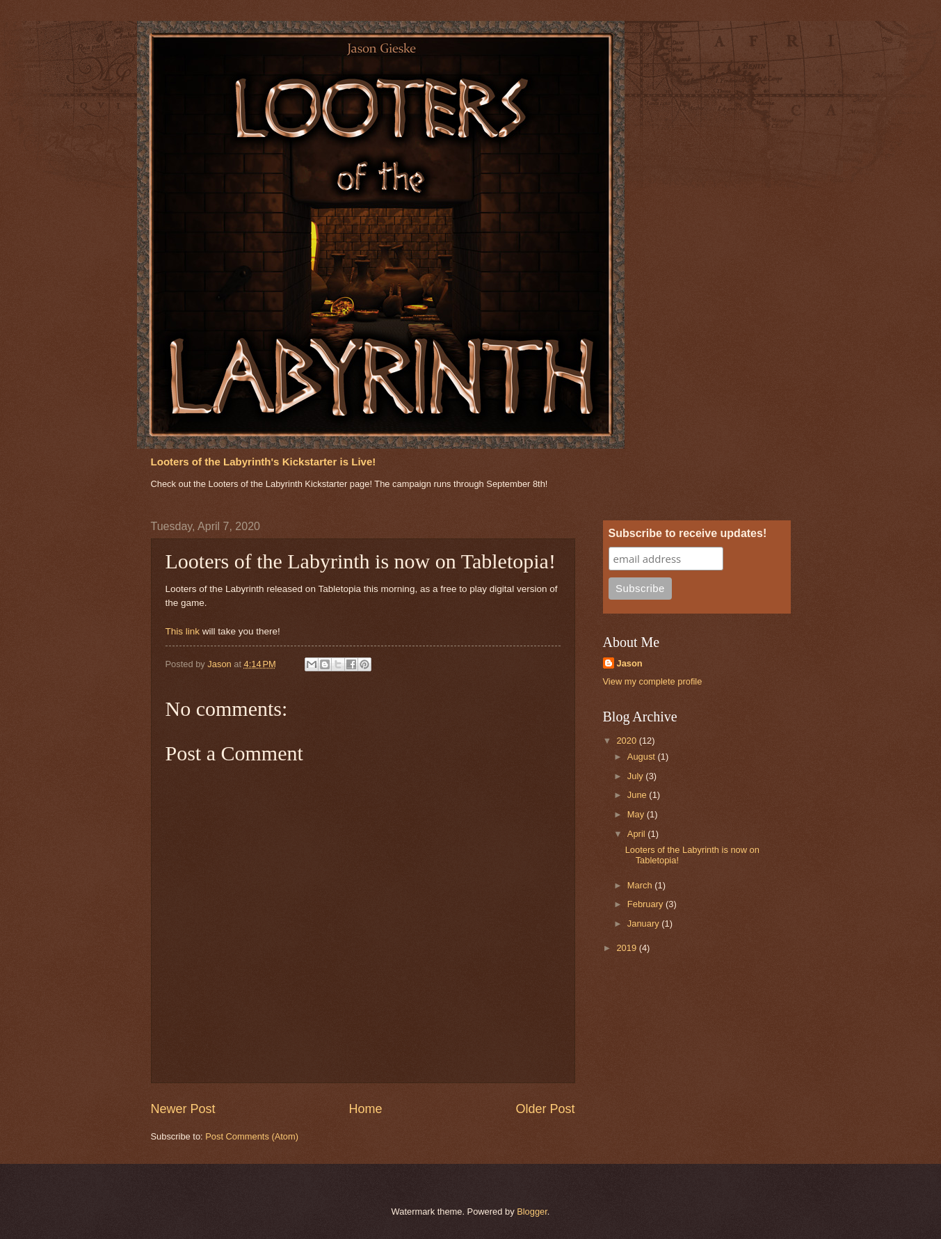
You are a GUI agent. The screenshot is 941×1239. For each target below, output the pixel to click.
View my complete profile (652, 681)
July (636, 776)
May (637, 814)
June (638, 795)
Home (365, 1109)
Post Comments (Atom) (251, 1136)
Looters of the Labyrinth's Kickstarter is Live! (263, 461)
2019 (627, 948)
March (640, 885)
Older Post (544, 1109)
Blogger (532, 1211)
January (644, 923)
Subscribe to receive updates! (688, 533)
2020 (627, 740)
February (646, 904)
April (637, 834)
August (642, 756)
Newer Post (183, 1109)
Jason (630, 663)
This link (183, 631)
